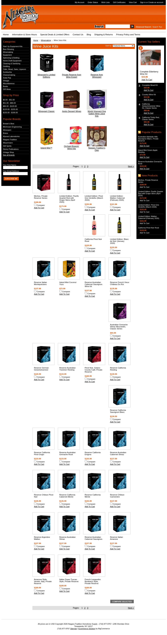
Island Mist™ (46, 148)
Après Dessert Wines (71, 111)
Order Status (93, 2)
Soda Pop (7, 78)
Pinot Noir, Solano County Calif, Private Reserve (93, 370)
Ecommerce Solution (86, 629)
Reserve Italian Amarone (116, 538)
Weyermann (8, 143)
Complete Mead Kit (150, 85)
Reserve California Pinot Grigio (42, 453)
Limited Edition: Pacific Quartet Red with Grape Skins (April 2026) (69, 199)
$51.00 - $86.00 (9, 103)
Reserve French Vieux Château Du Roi (119, 283)
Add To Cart (39, 208)
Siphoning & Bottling (11, 58)
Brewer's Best (8, 124)
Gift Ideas (7, 89)
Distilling (6, 66)
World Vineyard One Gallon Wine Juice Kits (97, 113)
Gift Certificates (119, 2)
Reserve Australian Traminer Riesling (67, 369)
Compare (41, 205)
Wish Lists (105, 2)
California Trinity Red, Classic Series (151, 118)
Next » (131, 166)
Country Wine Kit (149, 95)
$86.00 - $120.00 (10, 106)
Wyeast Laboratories (11, 136)
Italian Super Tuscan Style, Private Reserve (69, 580)
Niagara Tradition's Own (96, 149)
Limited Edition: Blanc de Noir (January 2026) (119, 241)
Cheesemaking (9, 75)
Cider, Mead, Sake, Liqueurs (14, 69)
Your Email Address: (11, 171)
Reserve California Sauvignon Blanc (118, 411)
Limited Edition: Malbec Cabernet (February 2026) (117, 198)
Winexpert (7, 130)
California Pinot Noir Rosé (148, 228)
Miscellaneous (9, 83)
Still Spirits (7, 146)
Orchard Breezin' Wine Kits (71, 147)
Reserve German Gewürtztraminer (41, 369)
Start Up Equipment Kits (12, 46)
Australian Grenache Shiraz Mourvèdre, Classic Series (119, 327)
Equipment (7, 55)
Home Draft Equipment (12, 61)
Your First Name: (10, 165)
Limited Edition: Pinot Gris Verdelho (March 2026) (94, 198)
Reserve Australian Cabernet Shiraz (118, 453)
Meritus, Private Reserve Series (40, 197)
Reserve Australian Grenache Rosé (67, 453)
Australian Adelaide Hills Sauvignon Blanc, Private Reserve (148, 139)
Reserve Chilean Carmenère (117, 496)
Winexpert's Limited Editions (46, 76)
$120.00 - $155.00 (10, 109)
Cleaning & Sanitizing (11, 63)
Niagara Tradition (10, 140)
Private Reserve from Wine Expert (71, 76)
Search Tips (157, 27)
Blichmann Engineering (12, 127)
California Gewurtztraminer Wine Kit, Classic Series (151, 106)
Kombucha (7, 72)
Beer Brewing (8, 49)
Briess (5, 133)
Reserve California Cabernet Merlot (67, 496)
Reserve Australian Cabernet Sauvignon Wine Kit (93, 284)
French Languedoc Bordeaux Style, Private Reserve (93, 581)
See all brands (9, 155)
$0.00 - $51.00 (9, 100)
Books (5, 86)
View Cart (133, 2)
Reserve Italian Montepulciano (40, 283)
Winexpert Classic (46, 111)
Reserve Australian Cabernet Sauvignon (93, 538)
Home (35, 40)
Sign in (143, 2)
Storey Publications (11, 149)
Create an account (155, 2)
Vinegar (6, 81)
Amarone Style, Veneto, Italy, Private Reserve (43, 581)
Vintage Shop (8, 152)
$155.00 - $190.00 (10, 113)
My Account (79, 2)
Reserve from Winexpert (97, 76)
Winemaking (8, 52)
